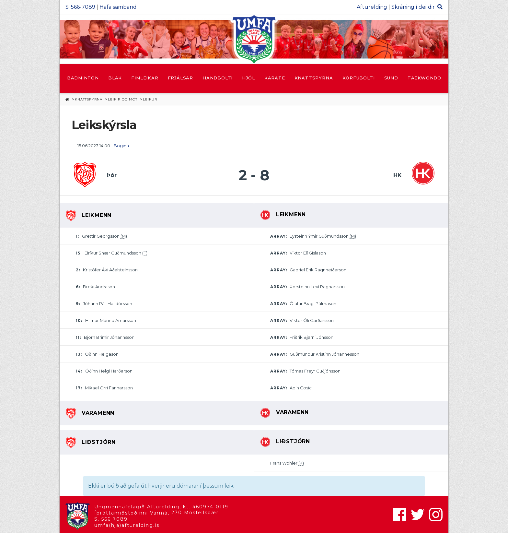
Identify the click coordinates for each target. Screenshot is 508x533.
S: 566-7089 (80, 7)
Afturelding (372, 7)
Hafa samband (118, 7)
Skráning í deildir (413, 7)
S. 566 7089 (111, 519)
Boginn (121, 145)
